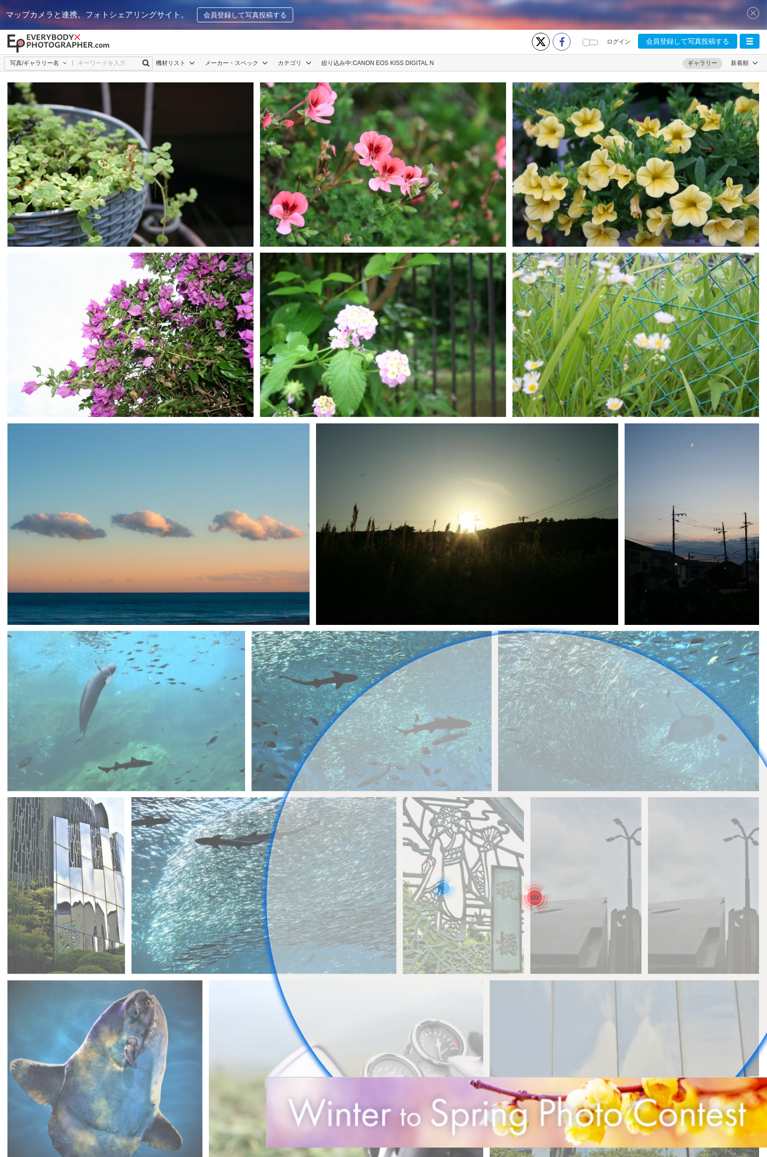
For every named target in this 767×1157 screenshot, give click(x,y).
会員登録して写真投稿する (245, 15)
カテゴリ (294, 63)
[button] (750, 41)
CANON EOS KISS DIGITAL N (393, 63)
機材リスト (175, 63)
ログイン (619, 41)
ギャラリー (702, 63)
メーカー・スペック (236, 63)
